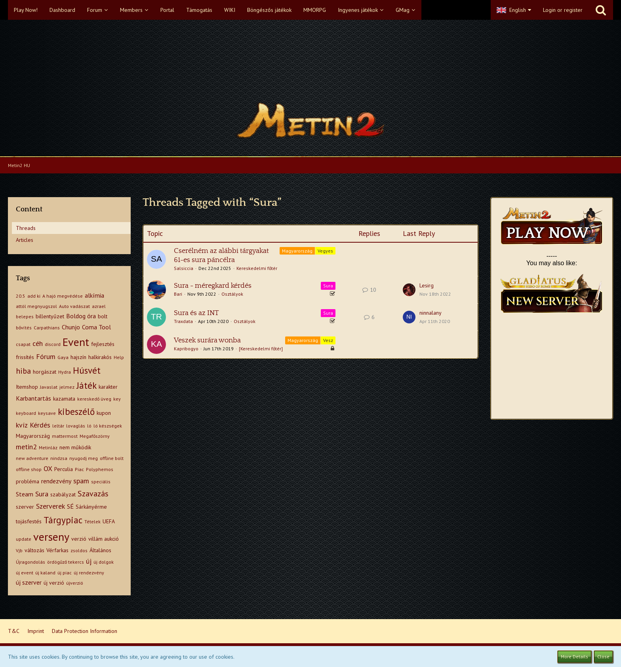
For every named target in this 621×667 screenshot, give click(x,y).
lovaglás (75, 426)
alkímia (94, 295)
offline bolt (112, 458)
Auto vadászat (74, 306)
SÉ (70, 506)
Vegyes (325, 251)
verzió (78, 538)
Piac (79, 469)
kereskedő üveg (94, 399)
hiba (23, 371)
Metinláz (48, 447)
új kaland (45, 573)
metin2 (26, 446)
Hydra (64, 372)
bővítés (24, 328)
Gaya (63, 357)
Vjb (19, 550)
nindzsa (58, 458)
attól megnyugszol (36, 306)
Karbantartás (33, 398)
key (117, 399)
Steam (24, 494)
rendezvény (56, 481)
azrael (99, 306)
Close (603, 656)
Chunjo (71, 327)
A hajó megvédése (62, 296)
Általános (100, 550)
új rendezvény (89, 573)
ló (89, 426)
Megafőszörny (95, 436)
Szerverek (50, 506)
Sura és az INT (196, 313)
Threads (26, 228)
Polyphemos (99, 469)
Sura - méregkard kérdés (212, 286)
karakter (108, 386)
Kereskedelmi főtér (256, 268)
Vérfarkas (57, 550)
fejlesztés (102, 344)
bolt (102, 316)
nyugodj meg (83, 458)
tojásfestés (29, 521)
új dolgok (103, 562)
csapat (23, 344)
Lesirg (426, 285)
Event (76, 341)
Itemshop (27, 386)
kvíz (22, 424)
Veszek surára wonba (207, 340)
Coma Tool (96, 327)
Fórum (45, 356)
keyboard (26, 413)
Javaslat (48, 387)
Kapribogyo (186, 349)
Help (119, 357)
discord (53, 344)
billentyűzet (50, 316)
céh (37, 343)
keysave (47, 413)
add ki (33, 296)
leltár (58, 426)
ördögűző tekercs (65, 562)
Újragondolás (30, 562)
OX (48, 468)
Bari (178, 294)
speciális (100, 482)
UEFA (109, 521)
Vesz (328, 340)
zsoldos (79, 550)
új (88, 561)
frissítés (25, 357)
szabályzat (63, 494)
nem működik (75, 447)
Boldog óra (81, 316)
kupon (104, 412)
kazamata (64, 398)
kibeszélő (76, 411)
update (23, 539)
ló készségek (107, 426)
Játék (86, 385)
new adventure (32, 458)
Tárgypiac (63, 520)
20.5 (20, 296)
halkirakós (100, 357)
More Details (574, 656)
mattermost (65, 436)
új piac (64, 573)
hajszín (78, 357)
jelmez (66, 387)
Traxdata (183, 321)
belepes (25, 316)
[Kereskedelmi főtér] (261, 349)
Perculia (63, 469)
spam (81, 480)
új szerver (29, 582)
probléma (27, 481)
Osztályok (232, 294)
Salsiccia (183, 268)
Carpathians (47, 328)
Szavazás (93, 493)
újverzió (74, 583)
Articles (24, 239)
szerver (25, 506)
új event (24, 573)
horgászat (44, 371)
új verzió (54, 582)
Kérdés (40, 424)
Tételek (92, 521)
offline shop (29, 469)
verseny (51, 536)
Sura (41, 493)
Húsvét (87, 370)
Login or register (563, 9)
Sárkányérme (91, 506)
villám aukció (103, 538)
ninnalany (430, 312)
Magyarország (33, 435)
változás (34, 550)
